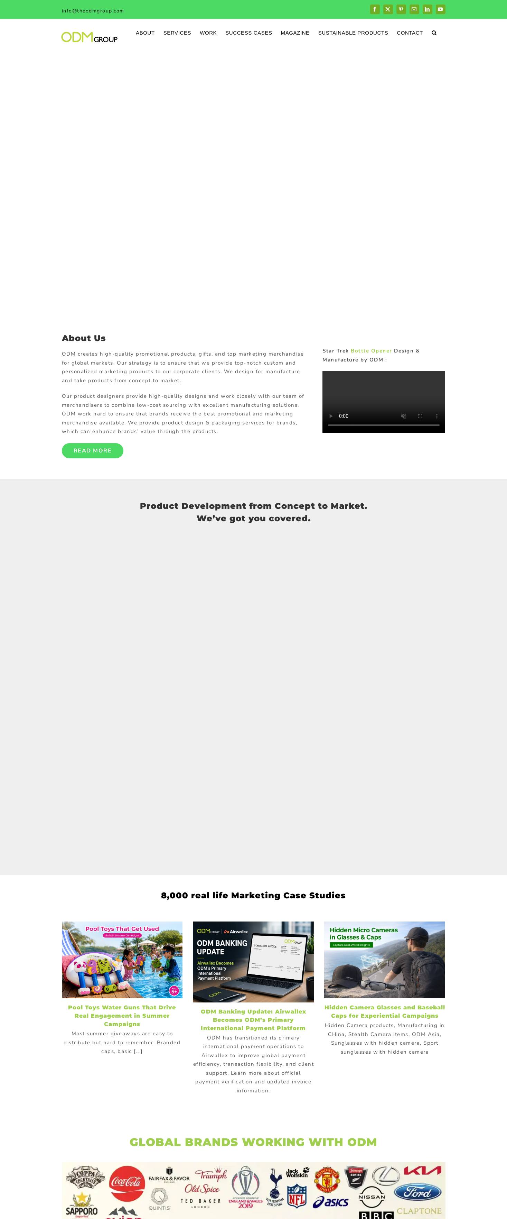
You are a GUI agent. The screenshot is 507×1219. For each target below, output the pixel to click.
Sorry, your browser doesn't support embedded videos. (383, 402)
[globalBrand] (253, 1164)
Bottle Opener (371, 350)
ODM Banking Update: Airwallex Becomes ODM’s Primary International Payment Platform (253, 1020)
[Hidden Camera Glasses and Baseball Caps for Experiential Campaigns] (384, 960)
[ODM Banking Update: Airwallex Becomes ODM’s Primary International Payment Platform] (253, 962)
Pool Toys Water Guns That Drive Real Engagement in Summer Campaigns (122, 1015)
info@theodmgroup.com (93, 11)
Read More (93, 451)
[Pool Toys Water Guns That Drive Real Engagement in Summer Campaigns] (122, 960)
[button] (434, 32)
